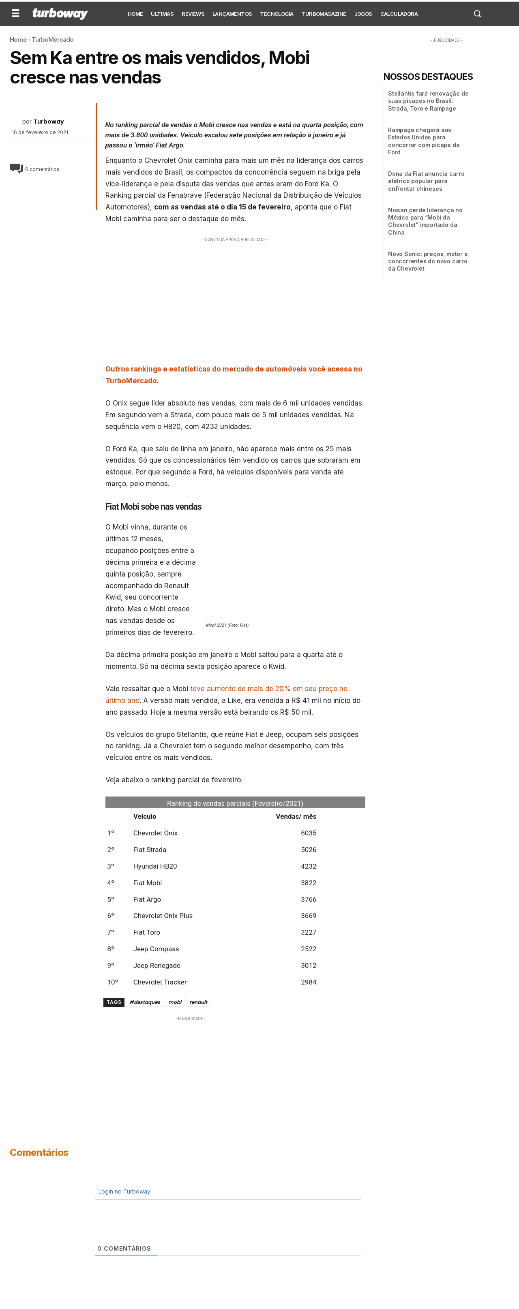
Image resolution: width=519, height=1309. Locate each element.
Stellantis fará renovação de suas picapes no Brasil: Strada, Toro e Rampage (428, 100)
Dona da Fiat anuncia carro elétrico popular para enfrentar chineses (426, 181)
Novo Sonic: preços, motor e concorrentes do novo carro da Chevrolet (428, 261)
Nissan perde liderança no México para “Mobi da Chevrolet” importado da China (425, 221)
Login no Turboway (123, 1191)
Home (18, 39)
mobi (174, 1002)
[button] (477, 13)
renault (198, 1002)
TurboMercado (52, 39)
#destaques (144, 1002)
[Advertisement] (235, 300)
